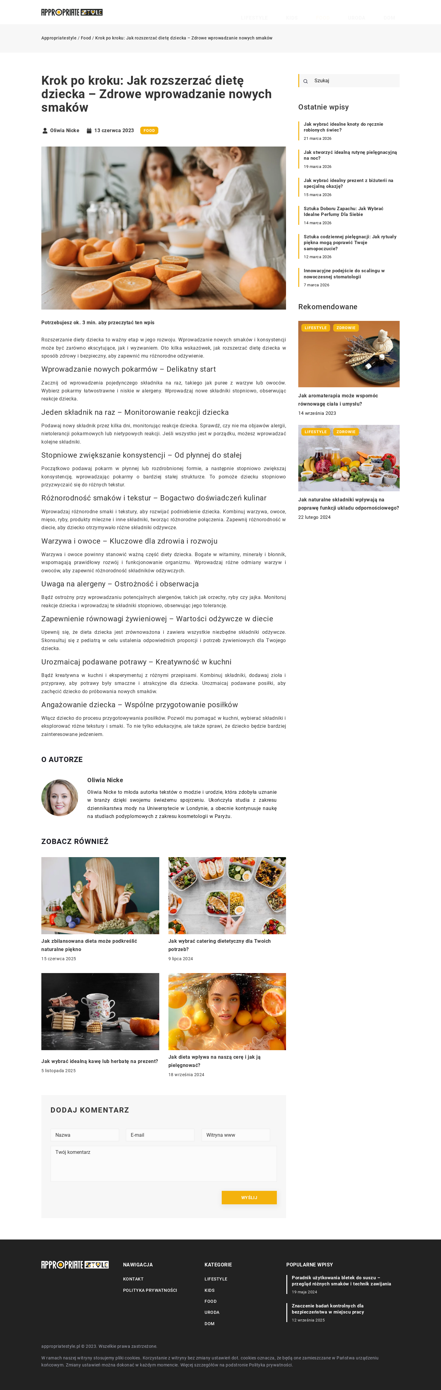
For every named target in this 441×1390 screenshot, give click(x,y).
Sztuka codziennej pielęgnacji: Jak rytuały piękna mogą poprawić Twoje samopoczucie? (350, 242)
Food (350, 12)
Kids (330, 12)
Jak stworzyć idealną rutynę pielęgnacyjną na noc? (350, 155)
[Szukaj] (305, 81)
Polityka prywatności (150, 1290)
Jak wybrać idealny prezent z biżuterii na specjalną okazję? (349, 183)
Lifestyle (304, 12)
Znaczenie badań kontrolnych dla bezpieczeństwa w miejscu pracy (328, 1309)
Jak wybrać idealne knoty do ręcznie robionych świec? (343, 127)
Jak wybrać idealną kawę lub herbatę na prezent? (99, 1061)
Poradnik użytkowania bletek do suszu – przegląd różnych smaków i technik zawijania (341, 1281)
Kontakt (133, 1279)
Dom (395, 12)
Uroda (373, 12)
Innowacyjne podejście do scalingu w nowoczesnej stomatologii (344, 274)
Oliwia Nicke (64, 130)
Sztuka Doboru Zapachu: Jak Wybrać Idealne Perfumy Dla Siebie (344, 211)
